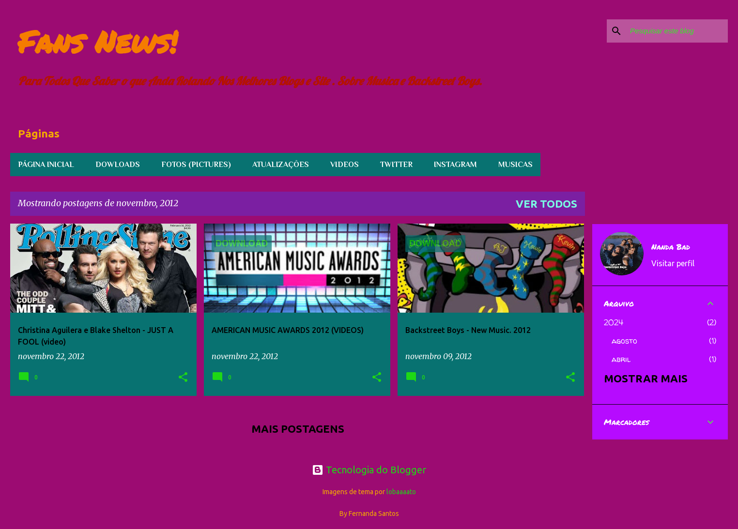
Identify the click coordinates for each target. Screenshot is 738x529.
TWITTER (396, 164)
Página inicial (46, 164)
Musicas (515, 164)
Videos (344, 164)
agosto (624, 340)
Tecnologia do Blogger (369, 469)
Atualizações (280, 164)
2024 (613, 322)
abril (621, 359)
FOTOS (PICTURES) (196, 164)
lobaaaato (401, 492)
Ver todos (546, 203)
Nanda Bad (670, 247)
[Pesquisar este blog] (677, 31)
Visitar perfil (672, 263)
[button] (183, 377)
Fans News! (97, 41)
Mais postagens (297, 429)
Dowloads (117, 164)
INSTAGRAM (455, 164)
